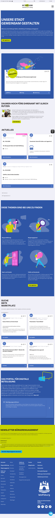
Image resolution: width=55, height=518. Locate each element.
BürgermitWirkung (5, 465)
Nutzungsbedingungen (42, 471)
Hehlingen (3, 495)
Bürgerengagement (5, 468)
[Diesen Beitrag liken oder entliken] (48, 71)
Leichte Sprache (31, 468)
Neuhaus (12, 468)
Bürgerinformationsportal (24, 480)
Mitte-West (3, 504)
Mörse (11, 462)
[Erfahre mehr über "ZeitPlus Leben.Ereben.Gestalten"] (27, 175)
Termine (30, 462)
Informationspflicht (46, 446)
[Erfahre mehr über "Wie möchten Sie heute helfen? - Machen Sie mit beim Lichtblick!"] (14, 355)
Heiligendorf (3, 498)
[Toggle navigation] (52, 6)
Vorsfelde (12, 491)
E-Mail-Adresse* (4, 440)
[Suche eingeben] (34, 1)
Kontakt (39, 462)
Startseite (3, 462)
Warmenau (12, 494)
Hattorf (2, 493)
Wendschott (12, 497)
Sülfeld (11, 485)
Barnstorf (3, 478)
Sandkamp (12, 479)
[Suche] (29, 1)
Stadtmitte (12, 482)
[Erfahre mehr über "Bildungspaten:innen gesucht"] (41, 355)
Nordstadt (12, 471)
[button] (46, 71)
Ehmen (2, 487)
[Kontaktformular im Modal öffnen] (51, 514)
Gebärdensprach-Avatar (42, 477)
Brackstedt (3, 481)
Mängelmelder (31, 465)
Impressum (39, 465)
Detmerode (3, 484)
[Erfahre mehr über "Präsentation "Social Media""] (41, 326)
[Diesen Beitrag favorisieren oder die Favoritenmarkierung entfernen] (45, 71)
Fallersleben (3, 490)
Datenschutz (40, 468)
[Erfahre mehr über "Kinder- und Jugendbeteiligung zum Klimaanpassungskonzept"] (27, 82)
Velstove (12, 488)
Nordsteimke (13, 474)
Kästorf (2, 501)
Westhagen (12, 500)
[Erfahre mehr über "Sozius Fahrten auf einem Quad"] (14, 326)
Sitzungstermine (22, 477)
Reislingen (12, 477)
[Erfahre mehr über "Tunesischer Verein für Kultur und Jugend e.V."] (40, 146)
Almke (2, 475)
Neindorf (12, 465)
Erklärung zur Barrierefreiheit (43, 474)
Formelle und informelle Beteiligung (22, 468)
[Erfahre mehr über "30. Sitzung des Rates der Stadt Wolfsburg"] (14, 146)
